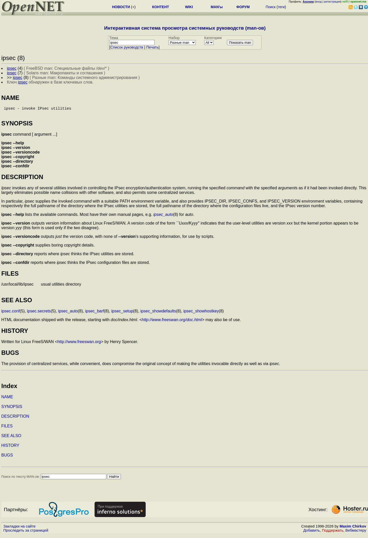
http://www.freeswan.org (79, 344)
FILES (7, 429)
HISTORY (10, 448)
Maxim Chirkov (353, 529)
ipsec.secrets (39, 314)
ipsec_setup (122, 314)
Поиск (270, 7)
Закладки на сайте (19, 529)
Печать (152, 47)
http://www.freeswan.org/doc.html (172, 322)
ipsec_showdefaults (158, 314)
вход (319, 1)
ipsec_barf (94, 314)
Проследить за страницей (25, 533)
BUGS (7, 458)
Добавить (311, 533)
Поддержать (332, 533)
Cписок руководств (126, 47)
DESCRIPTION (15, 419)
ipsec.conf (10, 314)
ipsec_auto (163, 216)
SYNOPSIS (11, 409)
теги (281, 7)
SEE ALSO (11, 438)
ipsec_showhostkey (201, 314)
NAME (7, 399)
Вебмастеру (356, 533)
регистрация (332, 1)
